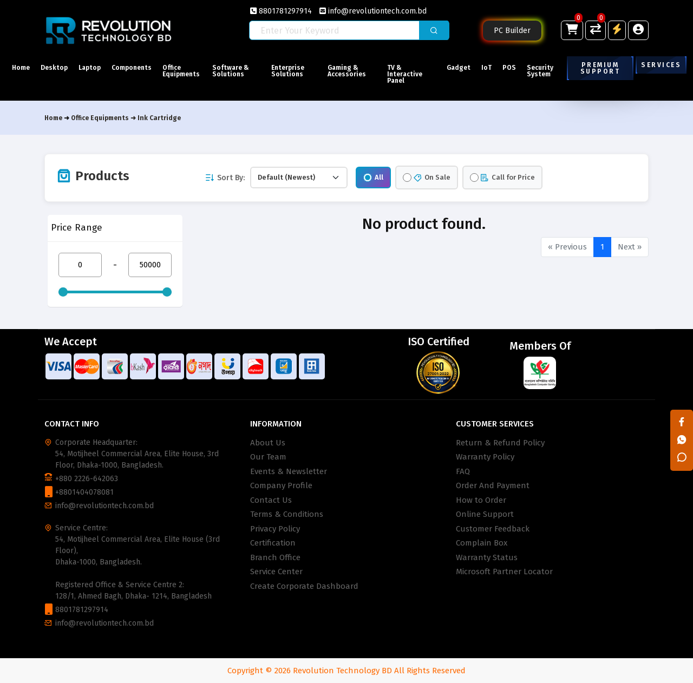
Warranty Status (487, 557)
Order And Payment (492, 485)
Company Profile (281, 485)
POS (509, 67)
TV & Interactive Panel (404, 74)
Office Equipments (181, 70)
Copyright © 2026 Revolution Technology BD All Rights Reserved (346, 670)
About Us (267, 443)
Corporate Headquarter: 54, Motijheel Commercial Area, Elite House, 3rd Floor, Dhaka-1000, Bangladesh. (137, 454)
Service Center (276, 571)
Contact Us (271, 500)
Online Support (485, 514)
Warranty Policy (485, 457)
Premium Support (600, 68)
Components (132, 67)
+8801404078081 (84, 492)
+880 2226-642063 (86, 478)
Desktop (54, 67)
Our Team (268, 457)
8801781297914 (281, 11)
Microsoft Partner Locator (504, 571)
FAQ (463, 471)
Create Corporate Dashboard (304, 586)
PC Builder (512, 30)
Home (21, 67)
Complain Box (481, 543)
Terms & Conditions (286, 514)
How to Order (481, 500)
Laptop (90, 67)
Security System (540, 70)
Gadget (458, 67)
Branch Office (275, 557)
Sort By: (225, 177)
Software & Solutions (230, 70)
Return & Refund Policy (500, 443)
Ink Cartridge (159, 118)
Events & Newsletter (288, 471)
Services (661, 65)
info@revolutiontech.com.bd (373, 11)
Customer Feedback (492, 529)
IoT (486, 67)
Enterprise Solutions (287, 70)
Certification (273, 543)
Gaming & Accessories (347, 70)
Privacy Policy (275, 529)
